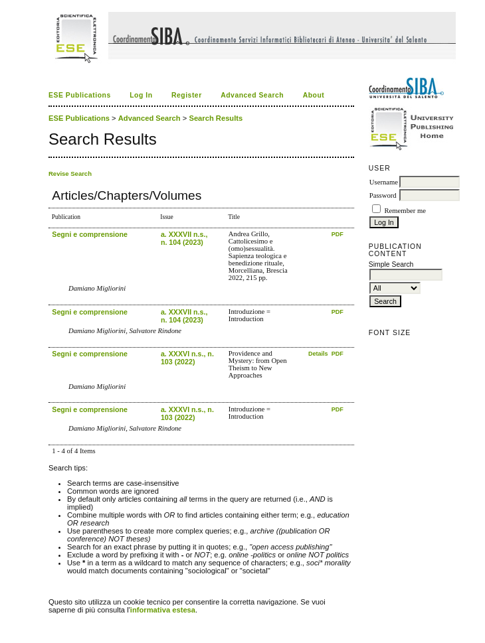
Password (383, 195)
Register (186, 95)
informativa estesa (162, 610)
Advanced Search (252, 95)
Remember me (404, 210)
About (314, 95)
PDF (337, 234)
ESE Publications (79, 95)
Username (383, 182)
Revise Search (70, 173)
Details (319, 353)
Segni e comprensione (90, 234)
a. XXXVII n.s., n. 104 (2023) (184, 238)
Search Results (215, 118)
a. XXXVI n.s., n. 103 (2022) (187, 358)
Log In (141, 95)
